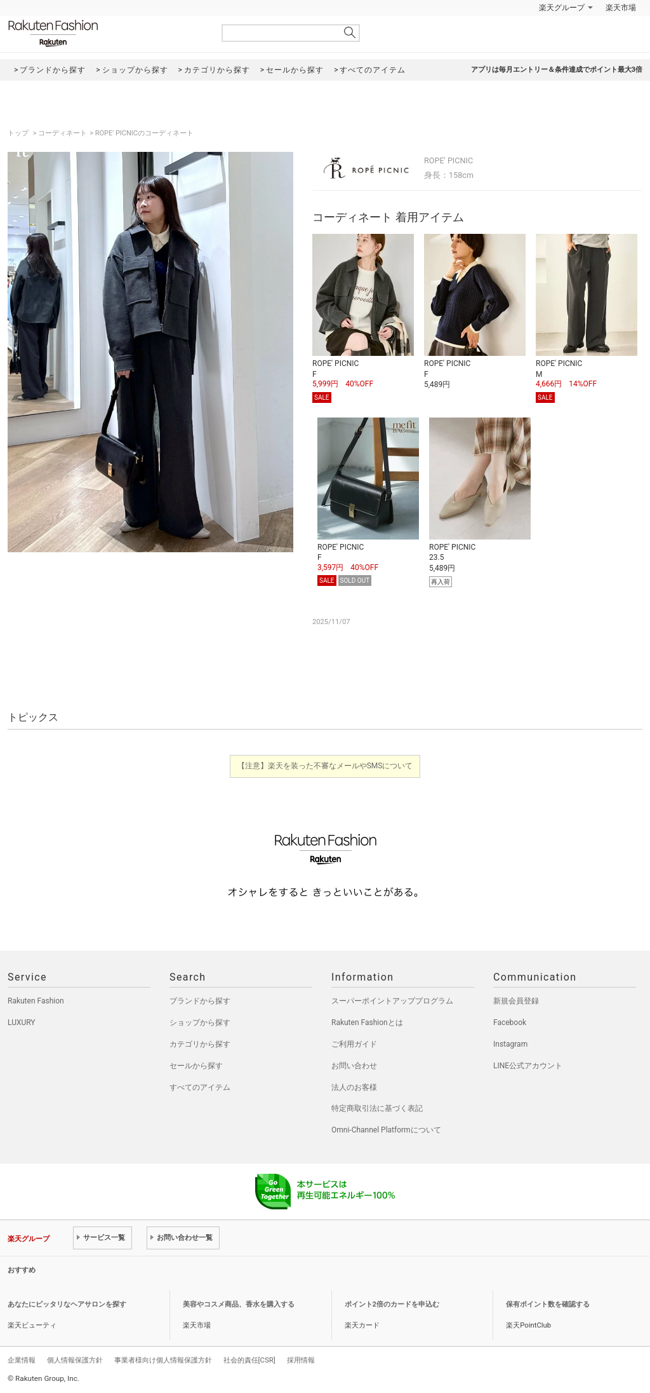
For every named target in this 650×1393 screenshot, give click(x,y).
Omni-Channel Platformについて (386, 1129)
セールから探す (196, 1065)
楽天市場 (621, 7)
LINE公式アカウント (527, 1065)
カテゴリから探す (199, 1044)
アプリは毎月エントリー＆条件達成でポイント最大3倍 (556, 69)
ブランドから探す (199, 1000)
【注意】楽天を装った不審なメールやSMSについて (325, 765)
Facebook (509, 1022)
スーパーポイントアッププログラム (392, 1000)
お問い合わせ (354, 1065)
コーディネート (62, 133)
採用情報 (301, 1360)
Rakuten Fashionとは (367, 1022)
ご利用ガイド (354, 1044)
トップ (19, 133)
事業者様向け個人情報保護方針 (163, 1360)
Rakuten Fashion (106, 33)
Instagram (510, 1044)
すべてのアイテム (199, 1087)
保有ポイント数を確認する (548, 1304)
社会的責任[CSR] (249, 1360)
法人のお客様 (354, 1087)
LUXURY (22, 1022)
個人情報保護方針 (75, 1360)
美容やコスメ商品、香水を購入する (239, 1304)
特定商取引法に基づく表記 (377, 1108)
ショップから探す (199, 1022)
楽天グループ (562, 7)
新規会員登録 (516, 1000)
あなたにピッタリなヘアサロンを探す (67, 1304)
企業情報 (22, 1360)
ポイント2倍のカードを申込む (392, 1304)
